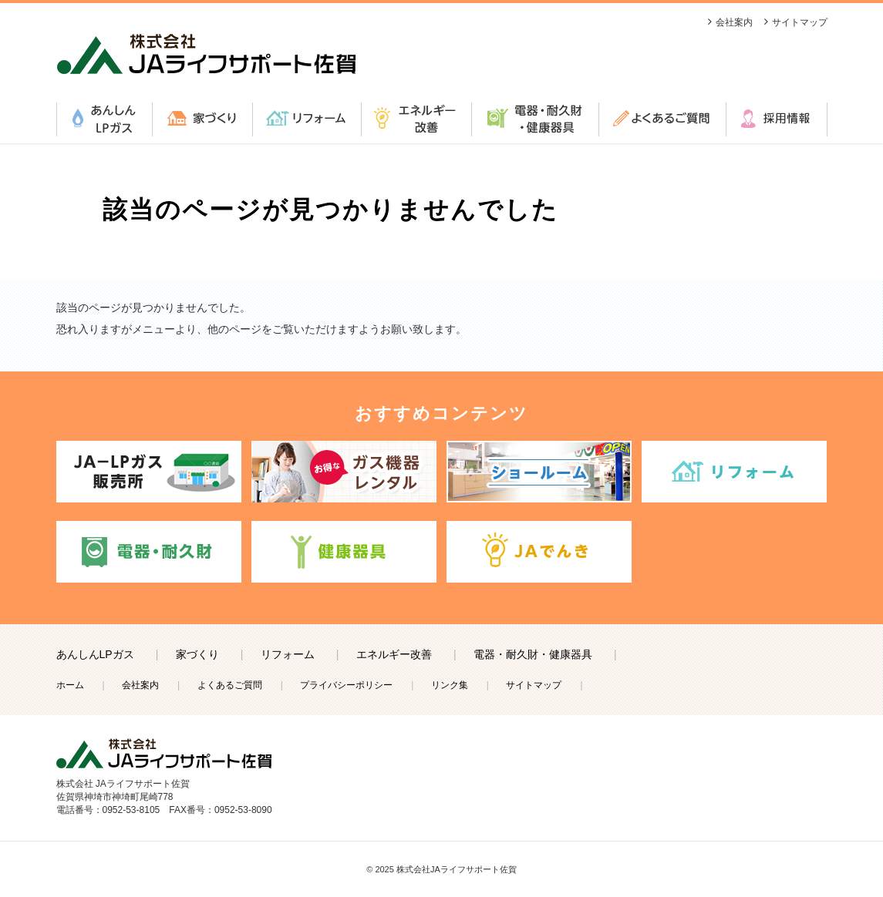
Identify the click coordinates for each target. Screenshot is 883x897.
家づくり (202, 119)
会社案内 (734, 22)
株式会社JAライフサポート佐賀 (456, 869)
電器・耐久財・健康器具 (534, 119)
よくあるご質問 (662, 119)
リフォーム (306, 119)
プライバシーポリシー (346, 685)
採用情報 (776, 119)
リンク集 (449, 685)
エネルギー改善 (416, 119)
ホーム (70, 685)
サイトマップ (799, 22)
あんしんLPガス (104, 119)
